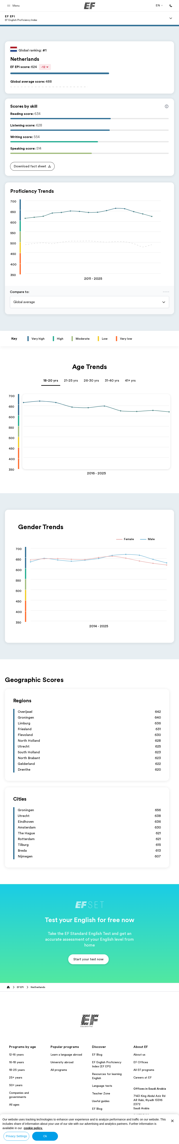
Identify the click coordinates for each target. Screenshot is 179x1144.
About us (139, 1054)
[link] (21, 18)
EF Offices (140, 1062)
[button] (14, 5)
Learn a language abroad (66, 1054)
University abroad (62, 1062)
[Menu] (170, 18)
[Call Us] (170, 5)
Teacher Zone (101, 1093)
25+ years (15, 1077)
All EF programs (143, 1069)
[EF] (89, 5)
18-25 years (17, 1069)
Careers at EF (142, 1077)
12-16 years (16, 1054)
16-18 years (16, 1062)
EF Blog (97, 1054)
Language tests (102, 1085)
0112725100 (141, 1115)
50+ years (15, 1085)
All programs (59, 1069)
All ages (14, 1104)
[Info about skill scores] (167, 106)
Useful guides (101, 1101)
